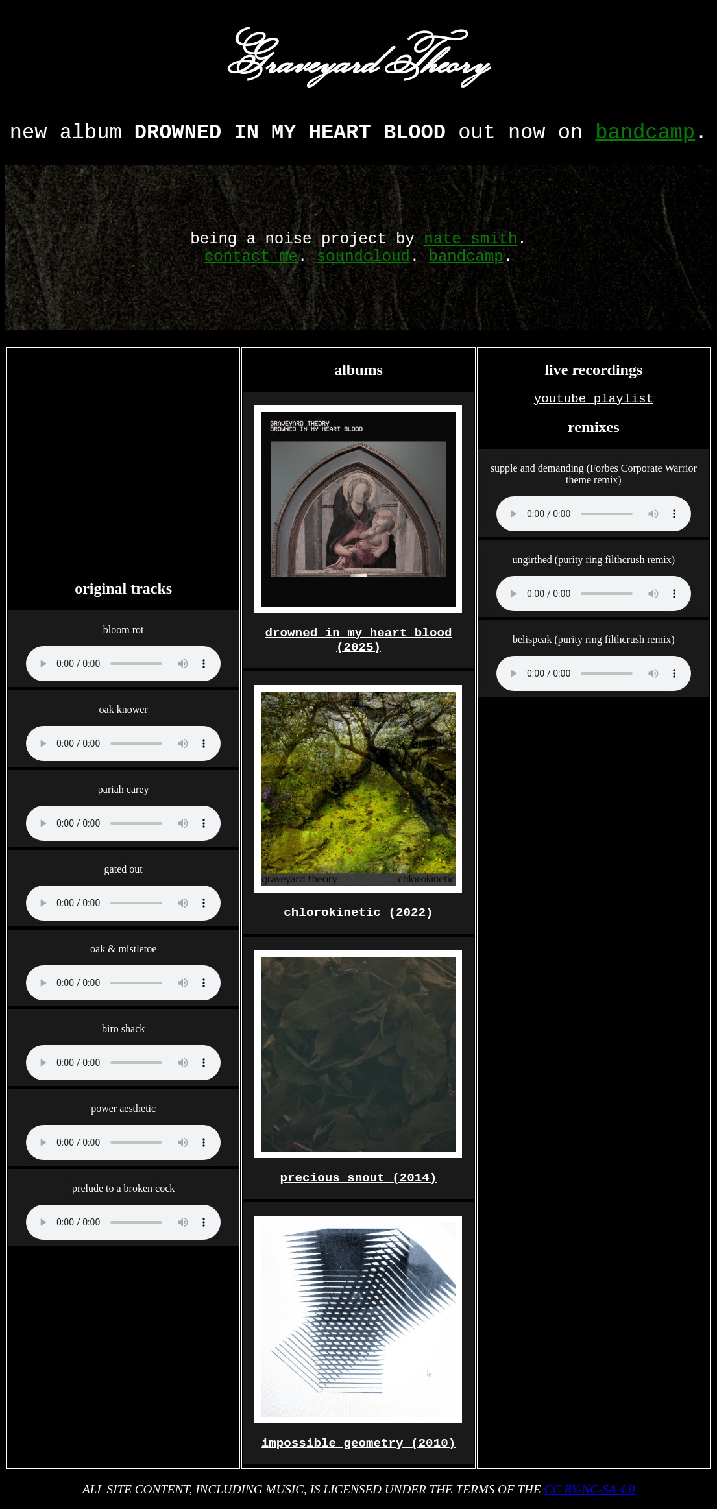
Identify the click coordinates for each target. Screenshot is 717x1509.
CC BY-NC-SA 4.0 (589, 1489)
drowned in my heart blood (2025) (358, 640)
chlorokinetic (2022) (358, 913)
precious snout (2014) (358, 1178)
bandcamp (645, 133)
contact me (251, 256)
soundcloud (363, 256)
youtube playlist (593, 399)
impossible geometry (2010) (358, 1443)
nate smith (470, 239)
